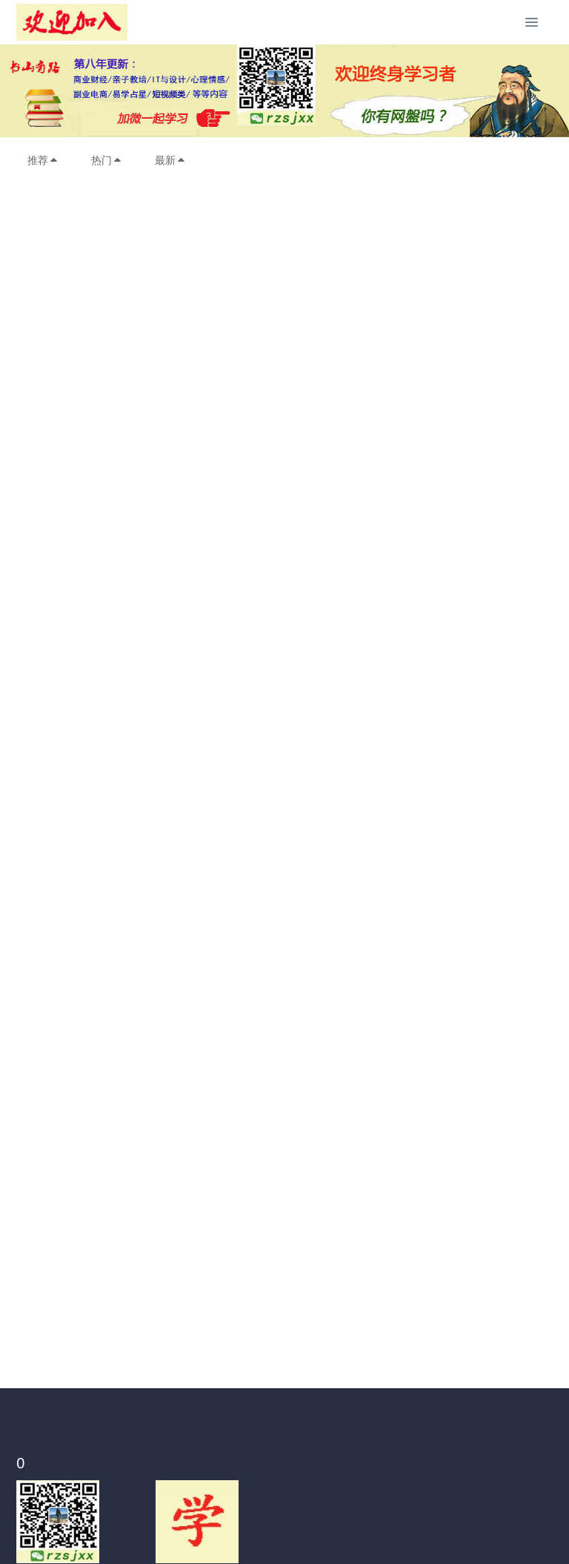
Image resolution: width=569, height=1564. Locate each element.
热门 (106, 160)
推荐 (43, 160)
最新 (170, 160)
